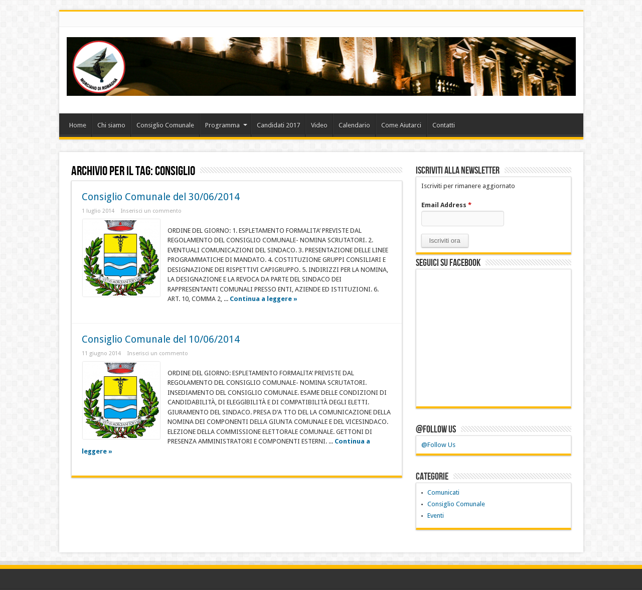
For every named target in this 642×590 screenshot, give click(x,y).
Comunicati (443, 492)
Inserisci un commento (151, 211)
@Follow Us (436, 429)
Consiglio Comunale (165, 125)
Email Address (446, 205)
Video (319, 125)
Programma (226, 125)
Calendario (354, 125)
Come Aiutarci (401, 125)
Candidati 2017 (278, 125)
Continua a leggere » (263, 299)
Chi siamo (111, 125)
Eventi (435, 515)
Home (77, 125)
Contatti (443, 125)
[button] (444, 240)
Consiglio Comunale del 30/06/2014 (161, 197)
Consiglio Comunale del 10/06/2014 (161, 339)
